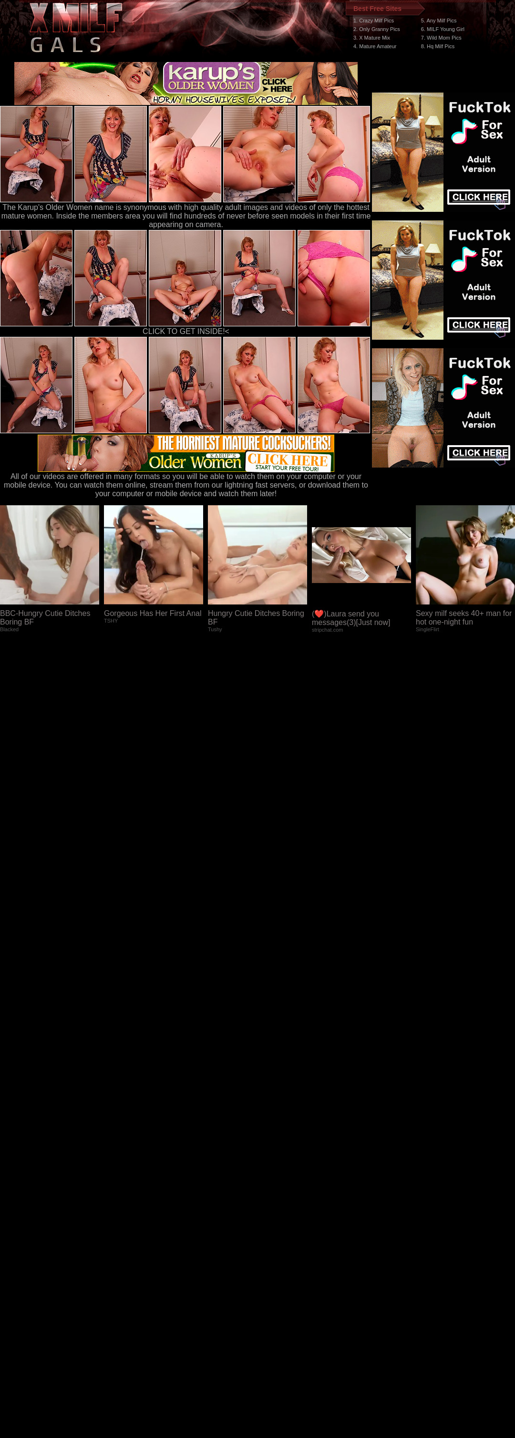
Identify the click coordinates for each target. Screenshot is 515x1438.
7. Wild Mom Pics (441, 38)
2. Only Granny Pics (376, 29)
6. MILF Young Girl (442, 29)
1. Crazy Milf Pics (373, 20)
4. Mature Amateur (375, 46)
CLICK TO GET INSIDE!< (186, 331)
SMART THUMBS (274, 1263)
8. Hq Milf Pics (437, 46)
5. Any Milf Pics (439, 20)
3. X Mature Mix (371, 38)
